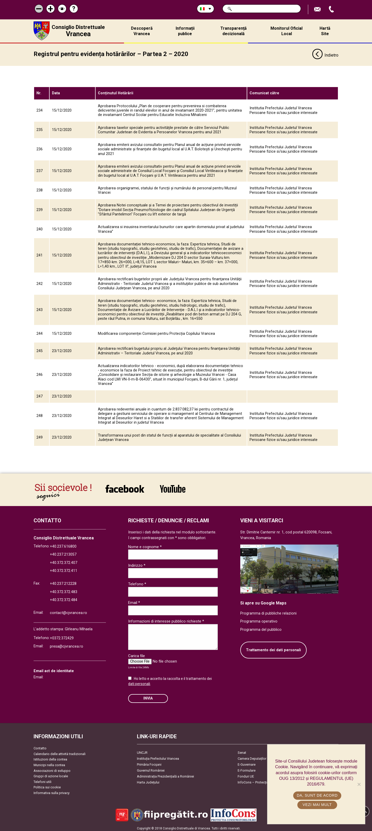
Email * (134, 601)
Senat (242, 751)
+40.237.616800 (63, 544)
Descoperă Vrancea (142, 31)
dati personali (139, 682)
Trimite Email (318, 9)
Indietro (325, 53)
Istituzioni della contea (50, 757)
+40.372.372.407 (63, 561)
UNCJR (142, 751)
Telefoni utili (42, 780)
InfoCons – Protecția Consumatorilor (265, 780)
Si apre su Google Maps (263, 601)
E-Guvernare (246, 763)
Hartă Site (325, 31)
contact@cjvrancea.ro (68, 611)
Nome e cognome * (145, 545)
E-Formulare (246, 769)
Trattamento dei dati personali (273, 648)
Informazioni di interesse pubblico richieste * (166, 619)
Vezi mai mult (317, 805)
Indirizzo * (136, 563)
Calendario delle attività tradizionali (60, 752)
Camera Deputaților (252, 757)
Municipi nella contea (49, 763)
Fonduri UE (246, 774)
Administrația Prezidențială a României (165, 774)
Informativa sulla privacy (51, 791)
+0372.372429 (62, 636)
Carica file (136, 654)
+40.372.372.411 (63, 569)
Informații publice (185, 31)
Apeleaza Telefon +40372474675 (332, 9)
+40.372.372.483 (63, 590)
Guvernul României (151, 769)
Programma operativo (258, 619)
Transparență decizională (233, 31)
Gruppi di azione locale (51, 774)
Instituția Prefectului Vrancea (158, 757)
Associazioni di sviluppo (52, 769)
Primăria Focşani (149, 763)
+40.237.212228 (63, 582)
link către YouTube (172, 487)
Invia (148, 696)
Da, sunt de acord (317, 795)
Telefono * (137, 582)
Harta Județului (148, 780)
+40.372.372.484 (63, 598)
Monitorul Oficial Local (286, 31)
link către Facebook (124, 487)
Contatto (40, 746)
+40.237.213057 (63, 552)
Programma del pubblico (261, 628)
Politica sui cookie (47, 785)
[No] (358, 784)
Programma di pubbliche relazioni (268, 611)
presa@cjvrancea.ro (66, 644)
